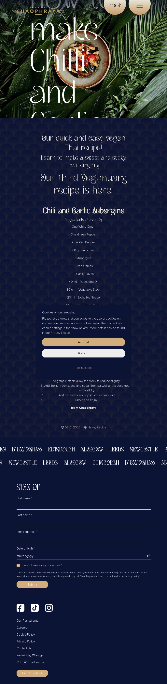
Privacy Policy (26, 641)
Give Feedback (32, 673)
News (91, 427)
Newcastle (146, 450)
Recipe (101, 427)
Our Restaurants (27, 621)
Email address (27, 532)
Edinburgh (63, 450)
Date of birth (26, 549)
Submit (32, 585)
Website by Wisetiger (31, 655)
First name (24, 498)
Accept (83, 342)
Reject (83, 353)
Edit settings (83, 368)
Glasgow (94, 450)
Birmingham (29, 450)
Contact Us (24, 648)
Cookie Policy (26, 635)
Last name (24, 515)
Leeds (118, 450)
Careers (22, 628)
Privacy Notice (60, 333)
